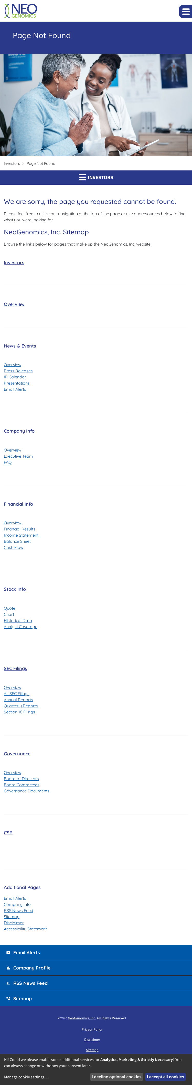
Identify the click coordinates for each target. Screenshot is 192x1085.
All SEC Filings (16, 693)
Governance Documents (26, 790)
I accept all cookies (165, 1077)
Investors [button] (96, 177)
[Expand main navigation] (185, 11)
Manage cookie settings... (25, 1077)
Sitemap (11, 916)
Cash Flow (13, 547)
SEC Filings (15, 668)
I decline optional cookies (117, 1077)
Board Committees (21, 784)
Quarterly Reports (21, 705)
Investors (14, 263)
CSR (8, 833)
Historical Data (18, 620)
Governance (17, 754)
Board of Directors (21, 778)
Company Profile (28, 968)
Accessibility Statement (25, 928)
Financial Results (19, 529)
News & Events (20, 346)
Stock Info (15, 589)
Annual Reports (18, 699)
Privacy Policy (92, 1029)
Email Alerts (15, 389)
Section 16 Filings (19, 711)
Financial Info (18, 504)
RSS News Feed (18, 910)
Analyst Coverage (20, 626)
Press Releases (18, 370)
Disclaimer (14, 922)
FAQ (8, 462)
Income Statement (21, 535)
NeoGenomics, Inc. (82, 1018)
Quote (9, 608)
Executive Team (18, 456)
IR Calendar (15, 376)
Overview (14, 304)
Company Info (19, 431)
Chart (9, 614)
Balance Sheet (17, 541)
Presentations (17, 383)
